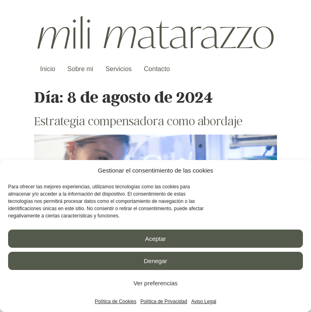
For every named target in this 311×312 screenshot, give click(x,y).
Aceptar (155, 238)
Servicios (118, 68)
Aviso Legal (203, 301)
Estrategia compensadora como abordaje (138, 120)
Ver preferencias (155, 283)
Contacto (157, 68)
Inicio (47, 68)
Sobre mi (80, 68)
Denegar (155, 260)
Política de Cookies (115, 301)
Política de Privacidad (164, 301)
